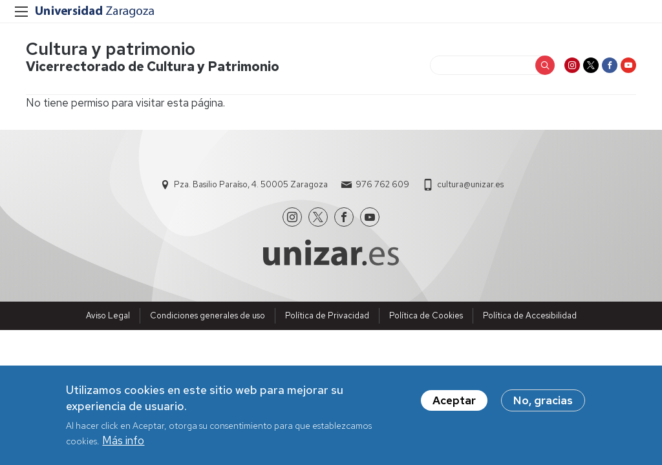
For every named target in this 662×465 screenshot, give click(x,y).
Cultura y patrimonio (110, 48)
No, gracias (543, 404)
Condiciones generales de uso (207, 315)
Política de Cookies (426, 315)
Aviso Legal (108, 315)
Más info (123, 445)
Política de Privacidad (327, 315)
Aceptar (454, 404)
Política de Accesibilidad (530, 315)
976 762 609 (382, 184)
